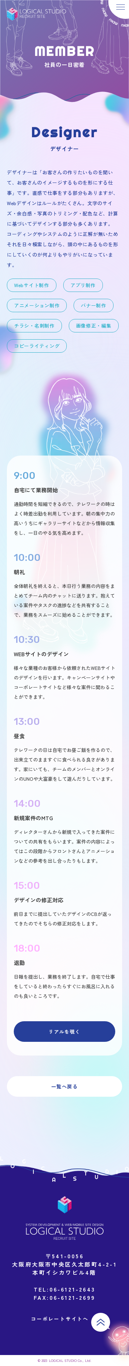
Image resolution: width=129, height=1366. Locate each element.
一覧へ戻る (64, 1086)
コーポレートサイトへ (60, 1318)
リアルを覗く (64, 1031)
